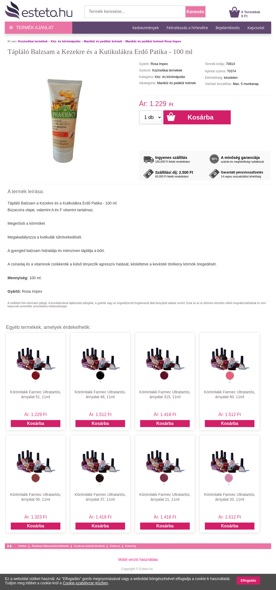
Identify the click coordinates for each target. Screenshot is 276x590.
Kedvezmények (146, 27)
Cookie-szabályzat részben (85, 583)
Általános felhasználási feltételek (50, 545)
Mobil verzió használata (138, 559)
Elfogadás (248, 580)
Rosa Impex (32, 291)
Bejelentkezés (228, 27)
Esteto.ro (115, 545)
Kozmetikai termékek (32, 41)
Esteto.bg (130, 545)
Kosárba (35, 423)
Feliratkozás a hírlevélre (187, 27)
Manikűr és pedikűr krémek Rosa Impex (153, 41)
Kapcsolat (255, 27)
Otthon (22, 545)
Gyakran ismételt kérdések (89, 545)
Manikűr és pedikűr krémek (103, 41)
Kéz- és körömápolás (66, 41)
